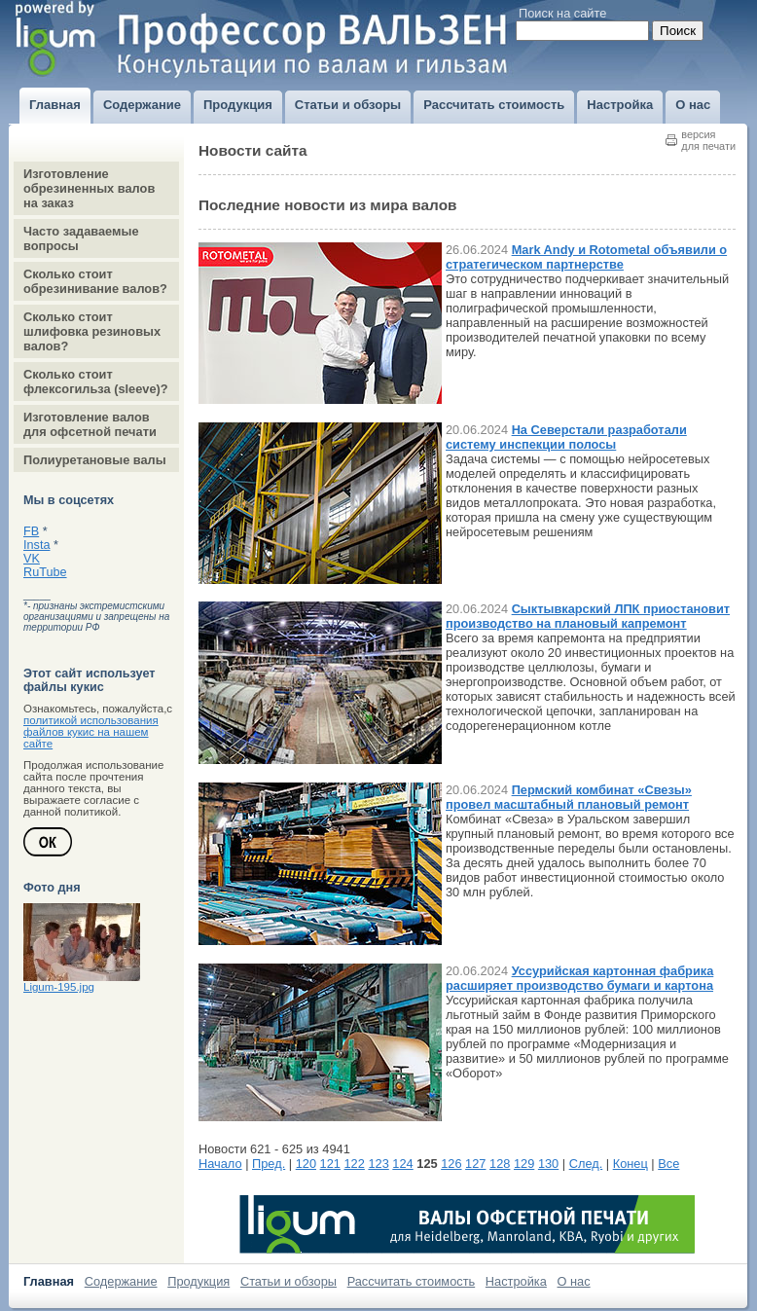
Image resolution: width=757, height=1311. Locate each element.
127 (475, 1163)
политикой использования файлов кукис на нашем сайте (91, 731)
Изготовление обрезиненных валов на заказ (89, 188)
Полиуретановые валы (94, 460)
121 (330, 1163)
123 (378, 1163)
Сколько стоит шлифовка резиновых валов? (92, 331)
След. (586, 1163)
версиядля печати (708, 140)
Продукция (198, 1281)
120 (306, 1163)
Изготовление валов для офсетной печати (90, 424)
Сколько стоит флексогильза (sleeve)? (95, 381)
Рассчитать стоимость (411, 1281)
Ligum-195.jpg (58, 987)
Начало (220, 1163)
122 (354, 1163)
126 (451, 1163)
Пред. (268, 1163)
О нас (574, 1281)
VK (31, 558)
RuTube (45, 572)
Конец (630, 1163)
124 (402, 1163)
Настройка (516, 1281)
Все (668, 1163)
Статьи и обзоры (288, 1281)
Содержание (121, 1281)
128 (499, 1163)
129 (524, 1163)
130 (548, 1163)
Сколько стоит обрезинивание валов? (95, 281)
